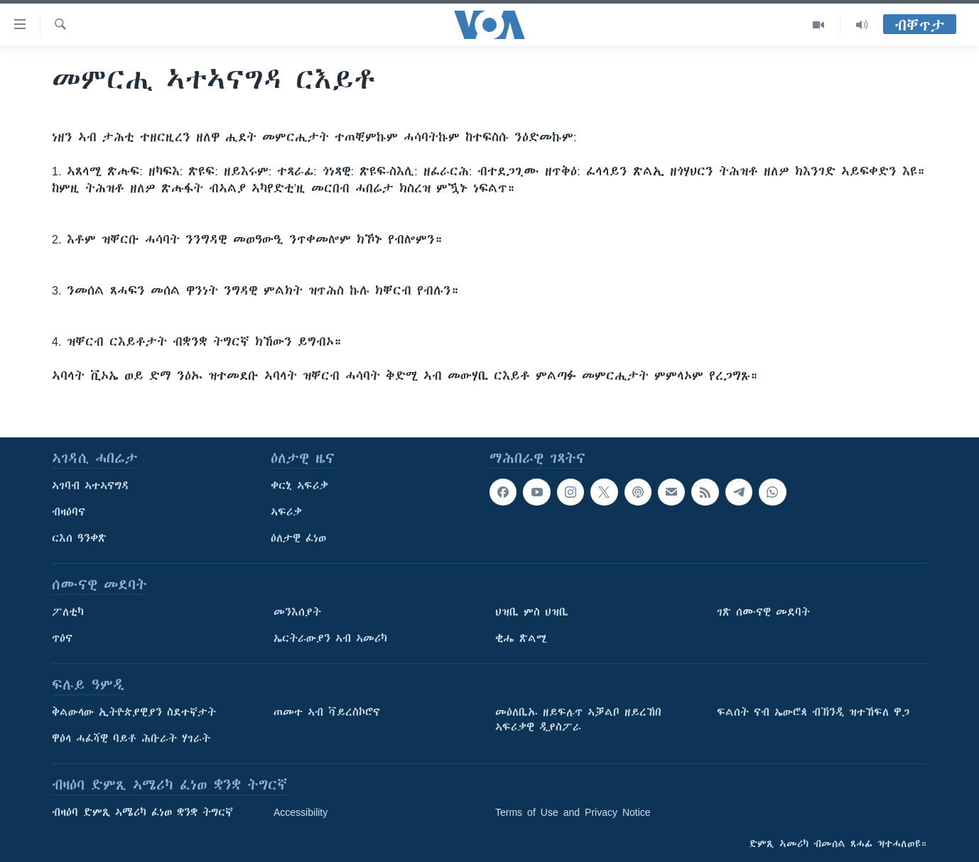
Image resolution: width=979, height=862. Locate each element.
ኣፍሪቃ (286, 512)
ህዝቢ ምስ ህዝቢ (531, 612)
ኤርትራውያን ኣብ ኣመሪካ (330, 638)
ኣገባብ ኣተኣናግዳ (90, 485)
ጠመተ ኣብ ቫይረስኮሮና (327, 712)
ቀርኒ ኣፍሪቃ (299, 485)
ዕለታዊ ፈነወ (298, 538)
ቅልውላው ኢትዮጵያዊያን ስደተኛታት (134, 712)
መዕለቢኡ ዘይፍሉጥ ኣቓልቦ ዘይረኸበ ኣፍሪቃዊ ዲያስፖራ (578, 719)
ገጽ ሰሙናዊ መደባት (763, 612)
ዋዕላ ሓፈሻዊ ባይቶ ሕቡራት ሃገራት (131, 738)
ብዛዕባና (68, 512)
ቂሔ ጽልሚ (521, 638)
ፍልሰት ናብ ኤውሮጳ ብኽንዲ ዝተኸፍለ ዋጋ (813, 712)
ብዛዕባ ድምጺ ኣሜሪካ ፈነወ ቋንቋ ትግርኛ (142, 812)
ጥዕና (62, 638)
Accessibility (301, 812)
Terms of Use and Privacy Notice (573, 812)
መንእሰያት (297, 612)
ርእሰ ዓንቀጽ (79, 538)
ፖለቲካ (68, 612)
